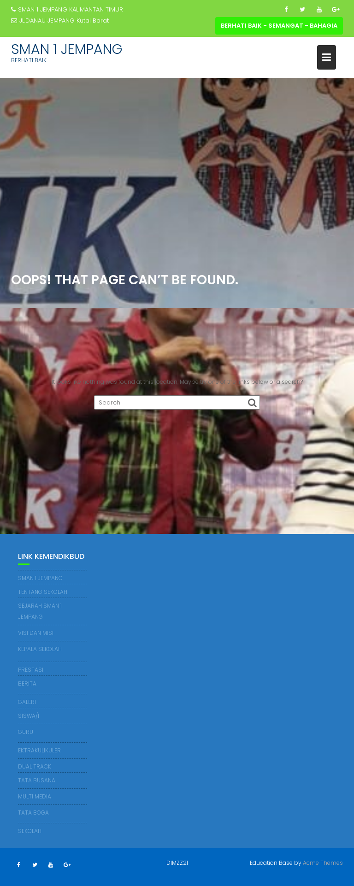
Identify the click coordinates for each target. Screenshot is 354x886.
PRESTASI (30, 670)
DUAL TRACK (34, 766)
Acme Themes (323, 863)
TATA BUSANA (36, 780)
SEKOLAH (29, 831)
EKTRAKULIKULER (39, 750)
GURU (25, 732)
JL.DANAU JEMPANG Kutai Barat (60, 20)
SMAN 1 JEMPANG (67, 49)
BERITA (27, 683)
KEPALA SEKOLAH (40, 649)
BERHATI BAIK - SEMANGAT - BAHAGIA (279, 25)
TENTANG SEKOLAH (42, 592)
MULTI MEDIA (34, 796)
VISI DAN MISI (35, 633)
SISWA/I (28, 716)
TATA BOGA (33, 812)
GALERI (27, 702)
